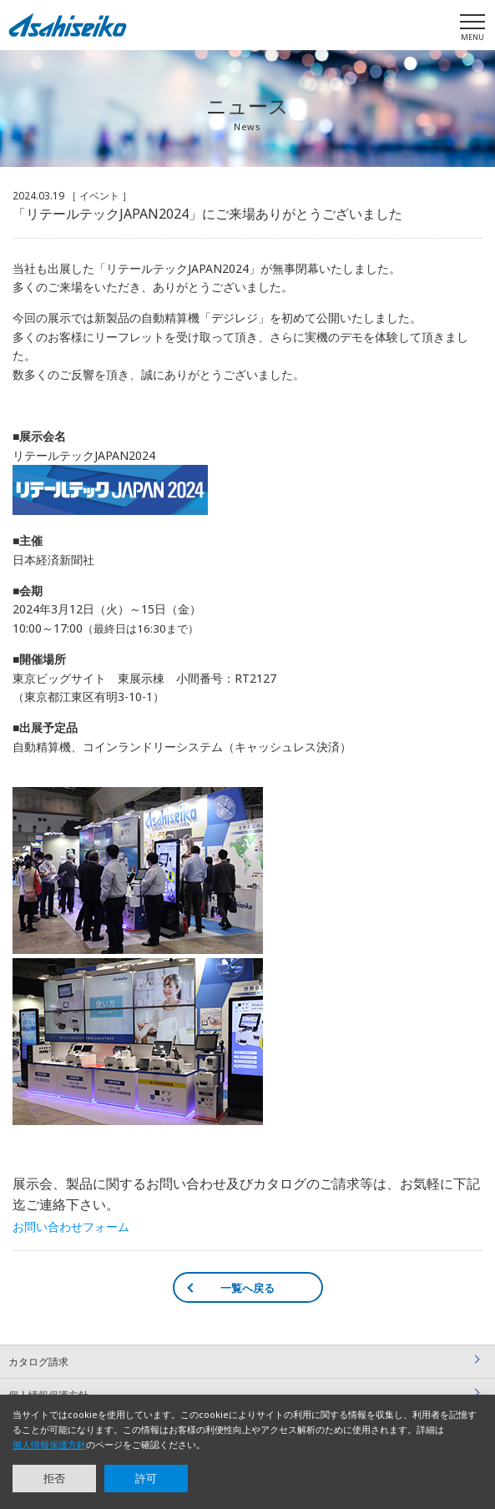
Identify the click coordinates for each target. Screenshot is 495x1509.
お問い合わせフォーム (71, 1226)
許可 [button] (146, 1478)
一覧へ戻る (247, 1287)
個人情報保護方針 (49, 1444)
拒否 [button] (54, 1478)
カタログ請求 (38, 1362)
